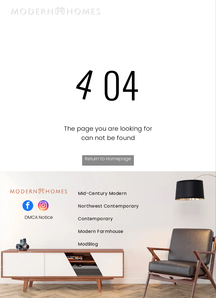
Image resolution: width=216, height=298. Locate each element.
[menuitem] (128, 193)
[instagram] (43, 206)
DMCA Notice (39, 217)
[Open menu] (203, 11)
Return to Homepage (108, 158)
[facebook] (27, 206)
